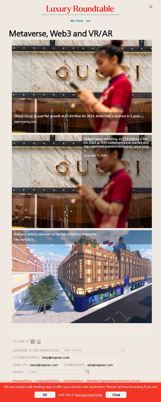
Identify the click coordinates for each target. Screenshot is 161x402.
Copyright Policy (47, 381)
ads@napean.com (100, 365)
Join (88, 20)
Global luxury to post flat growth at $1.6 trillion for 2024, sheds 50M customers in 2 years (79, 116)
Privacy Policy (22, 381)
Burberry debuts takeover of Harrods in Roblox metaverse (55, 234)
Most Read (77, 20)
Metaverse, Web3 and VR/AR (60, 34)
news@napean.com (44, 365)
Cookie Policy (73, 381)
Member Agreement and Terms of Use (113, 381)
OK (45, 395)
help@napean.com (55, 357)
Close (116, 395)
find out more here (88, 395)
